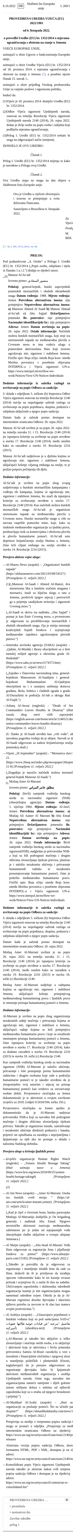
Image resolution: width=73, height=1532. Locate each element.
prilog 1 (14, 1524)
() (43, 74)
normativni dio (20, 1512)
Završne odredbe (20, 1518)
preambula (17, 1506)
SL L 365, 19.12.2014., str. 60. (22, 246)
